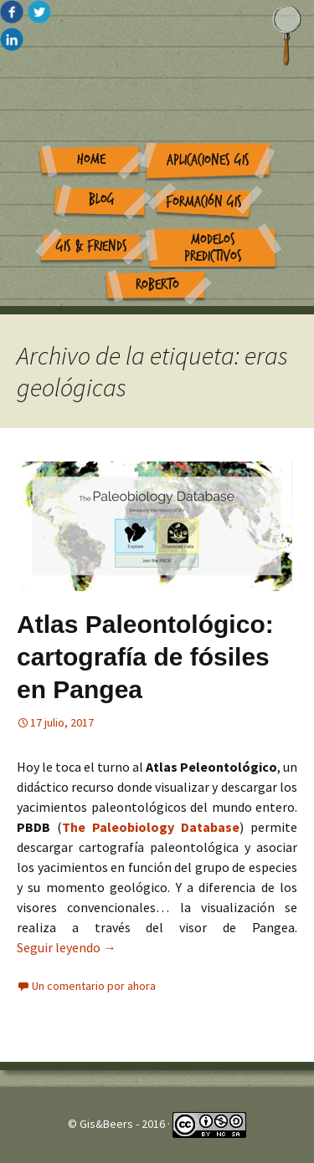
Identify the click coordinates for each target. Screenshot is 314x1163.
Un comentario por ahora (94, 985)
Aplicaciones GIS (208, 160)
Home (91, 159)
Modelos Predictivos (213, 248)
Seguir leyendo (66, 947)
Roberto (157, 284)
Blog (102, 199)
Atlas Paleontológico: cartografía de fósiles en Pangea (145, 656)
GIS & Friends (91, 246)
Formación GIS (204, 202)
